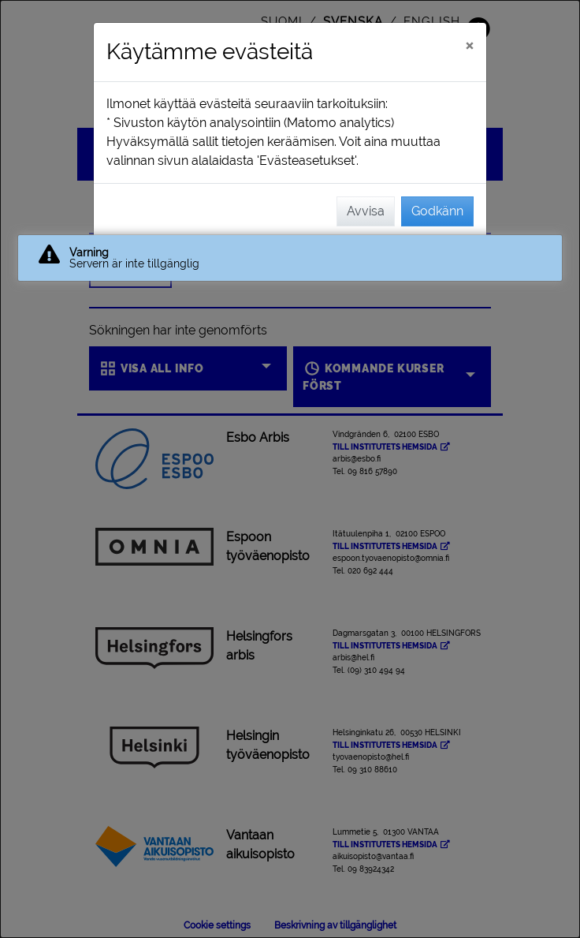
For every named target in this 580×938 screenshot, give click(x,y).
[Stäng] (469, 45)
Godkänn (437, 211)
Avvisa (366, 211)
